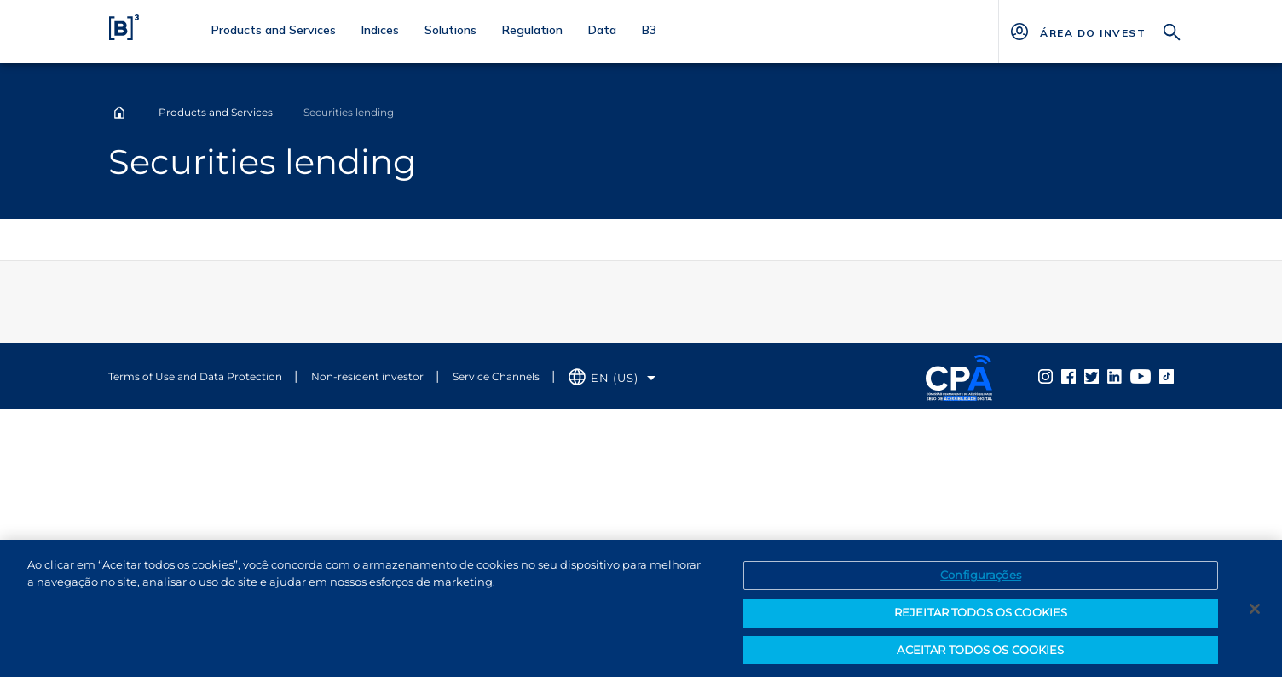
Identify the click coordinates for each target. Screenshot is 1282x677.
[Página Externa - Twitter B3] (1091, 376)
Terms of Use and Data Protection (195, 376)
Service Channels (496, 376)
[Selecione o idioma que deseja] (612, 378)
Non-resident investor (367, 376)
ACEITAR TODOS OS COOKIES (980, 654)
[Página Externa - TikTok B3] (1166, 376)
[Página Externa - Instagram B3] (1045, 376)
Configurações (980, 580)
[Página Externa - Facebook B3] (1068, 376)
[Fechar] (1254, 613)
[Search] (1172, 30)
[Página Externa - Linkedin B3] (1114, 376)
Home (119, 112)
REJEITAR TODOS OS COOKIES (980, 616)
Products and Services (216, 112)
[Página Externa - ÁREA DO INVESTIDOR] (1092, 31)
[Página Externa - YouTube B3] (1140, 376)
